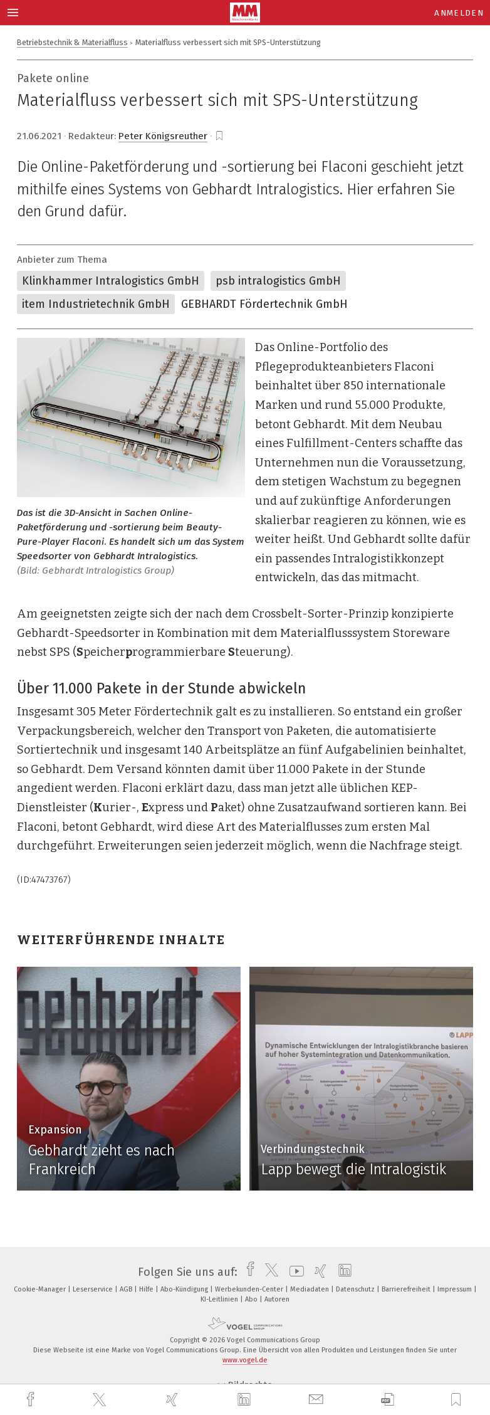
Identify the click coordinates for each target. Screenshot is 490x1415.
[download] (387, 1399)
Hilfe (147, 1289)
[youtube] (293, 1272)
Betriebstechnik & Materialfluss (72, 42)
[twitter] (101, 1400)
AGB (127, 1289)
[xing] (173, 1399)
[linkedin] (245, 1400)
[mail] (317, 1399)
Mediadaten (310, 1289)
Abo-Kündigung (185, 1289)
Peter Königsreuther (162, 136)
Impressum (455, 1289)
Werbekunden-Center (250, 1289)
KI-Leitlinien (220, 1299)
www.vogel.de (245, 1360)
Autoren (276, 1299)
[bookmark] (219, 136)
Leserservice (94, 1289)
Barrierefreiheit (407, 1289)
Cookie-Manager (41, 1289)
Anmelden (459, 13)
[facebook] (32, 1399)
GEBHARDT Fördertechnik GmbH (264, 304)
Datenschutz (356, 1289)
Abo (252, 1299)
